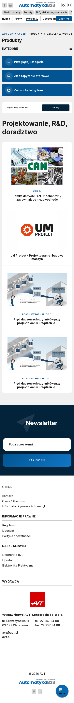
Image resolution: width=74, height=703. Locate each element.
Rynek (6, 18)
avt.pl (6, 637)
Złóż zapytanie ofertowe (27, 76)
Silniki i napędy (12, 12)
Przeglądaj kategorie (24, 62)
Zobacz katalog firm (24, 90)
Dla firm (64, 18)
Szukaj (55, 107)
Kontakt (7, 496)
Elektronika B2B (12, 555)
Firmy (18, 18)
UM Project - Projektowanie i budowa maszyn (37, 257)
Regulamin (9, 525)
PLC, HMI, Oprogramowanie (51, 12)
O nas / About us (13, 501)
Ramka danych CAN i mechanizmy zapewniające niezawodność (37, 197)
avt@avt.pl (10, 632)
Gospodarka (50, 18)
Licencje (8, 530)
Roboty (28, 12)
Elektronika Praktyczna (17, 565)
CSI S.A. (37, 191)
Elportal (7, 560)
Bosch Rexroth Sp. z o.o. (37, 314)
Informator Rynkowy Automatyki (24, 506)
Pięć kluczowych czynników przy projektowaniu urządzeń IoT (37, 321)
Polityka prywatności (16, 536)
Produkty (32, 18)
